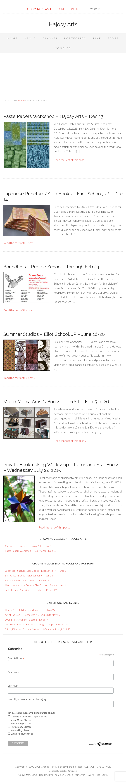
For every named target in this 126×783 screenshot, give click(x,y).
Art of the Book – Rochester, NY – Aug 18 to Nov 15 (32, 614)
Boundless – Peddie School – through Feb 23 (51, 266)
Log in (105, 774)
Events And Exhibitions (22, 734)
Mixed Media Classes (21, 720)
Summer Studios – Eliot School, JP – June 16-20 (54, 334)
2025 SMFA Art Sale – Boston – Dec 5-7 (26, 619)
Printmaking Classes (21, 730)
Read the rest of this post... (70, 160)
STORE (60, 9)
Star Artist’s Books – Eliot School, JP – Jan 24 (29, 575)
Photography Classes (21, 727)
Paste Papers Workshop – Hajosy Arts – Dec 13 (53, 116)
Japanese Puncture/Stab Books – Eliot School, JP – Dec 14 (36, 570)
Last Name (13, 686)
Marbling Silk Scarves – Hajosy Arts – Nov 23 (28, 545)
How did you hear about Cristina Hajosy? (28, 699)
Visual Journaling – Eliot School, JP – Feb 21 (27, 580)
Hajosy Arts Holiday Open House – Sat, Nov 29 (30, 609)
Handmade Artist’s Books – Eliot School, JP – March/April (35, 585)
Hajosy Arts (63, 24)
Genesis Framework (75, 774)
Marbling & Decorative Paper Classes (29, 716)
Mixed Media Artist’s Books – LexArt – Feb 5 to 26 (56, 401)
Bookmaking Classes (21, 723)
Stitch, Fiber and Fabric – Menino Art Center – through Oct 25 (37, 629)
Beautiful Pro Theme (50, 774)
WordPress (94, 774)
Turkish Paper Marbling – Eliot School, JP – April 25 (31, 589)
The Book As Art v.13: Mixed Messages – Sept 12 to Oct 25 (36, 624)
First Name (13, 672)
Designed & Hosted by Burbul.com (63, 771)
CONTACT (74, 9)
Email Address (16, 658)
